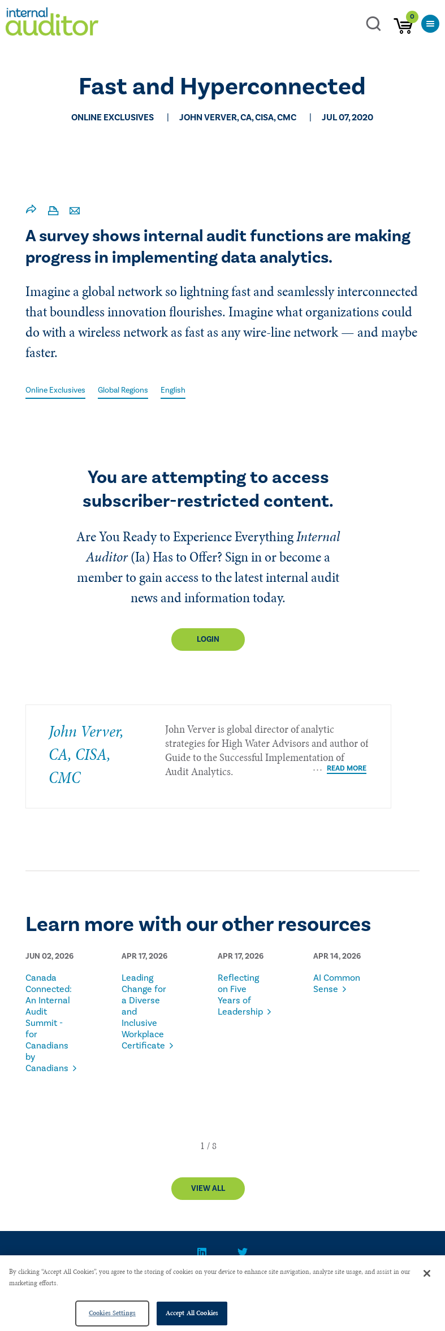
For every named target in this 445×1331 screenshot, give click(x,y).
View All (208, 1189)
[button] (202, 1145)
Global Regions (123, 390)
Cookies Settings (112, 1313)
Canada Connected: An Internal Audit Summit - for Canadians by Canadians (48, 1023)
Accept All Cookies (192, 1313)
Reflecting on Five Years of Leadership (240, 994)
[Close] (426, 1273)
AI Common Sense (336, 983)
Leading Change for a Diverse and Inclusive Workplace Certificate (144, 1011)
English (173, 390)
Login (208, 639)
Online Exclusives (55, 390)
